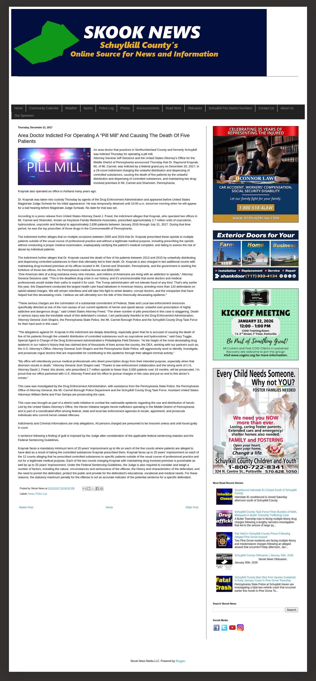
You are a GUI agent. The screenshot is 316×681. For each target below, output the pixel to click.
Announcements (147, 108)
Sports (88, 108)
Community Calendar (44, 108)
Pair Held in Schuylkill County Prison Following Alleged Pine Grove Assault (262, 535)
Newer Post (26, 507)
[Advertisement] (99, 86)
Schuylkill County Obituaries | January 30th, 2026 (264, 555)
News (31, 493)
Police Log (106, 108)
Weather (71, 108)
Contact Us (266, 108)
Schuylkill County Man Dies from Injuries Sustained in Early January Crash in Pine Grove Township (265, 579)
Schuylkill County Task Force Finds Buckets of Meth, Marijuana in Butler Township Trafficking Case (266, 513)
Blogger (180, 661)
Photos (125, 108)
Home (18, 108)
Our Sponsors (24, 115)
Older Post (192, 507)
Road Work (173, 108)
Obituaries (195, 108)
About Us (287, 108)
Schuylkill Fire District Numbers (230, 108)
